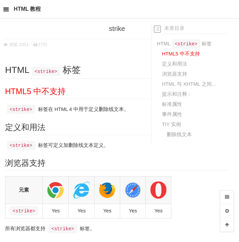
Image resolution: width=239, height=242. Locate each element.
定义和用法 (174, 64)
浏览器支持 (174, 74)
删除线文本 (179, 134)
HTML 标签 (184, 43)
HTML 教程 (27, 9)
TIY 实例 (171, 124)
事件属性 (172, 114)
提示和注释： (177, 94)
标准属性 (172, 104)
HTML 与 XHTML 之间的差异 (190, 84)
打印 (40, 44)
